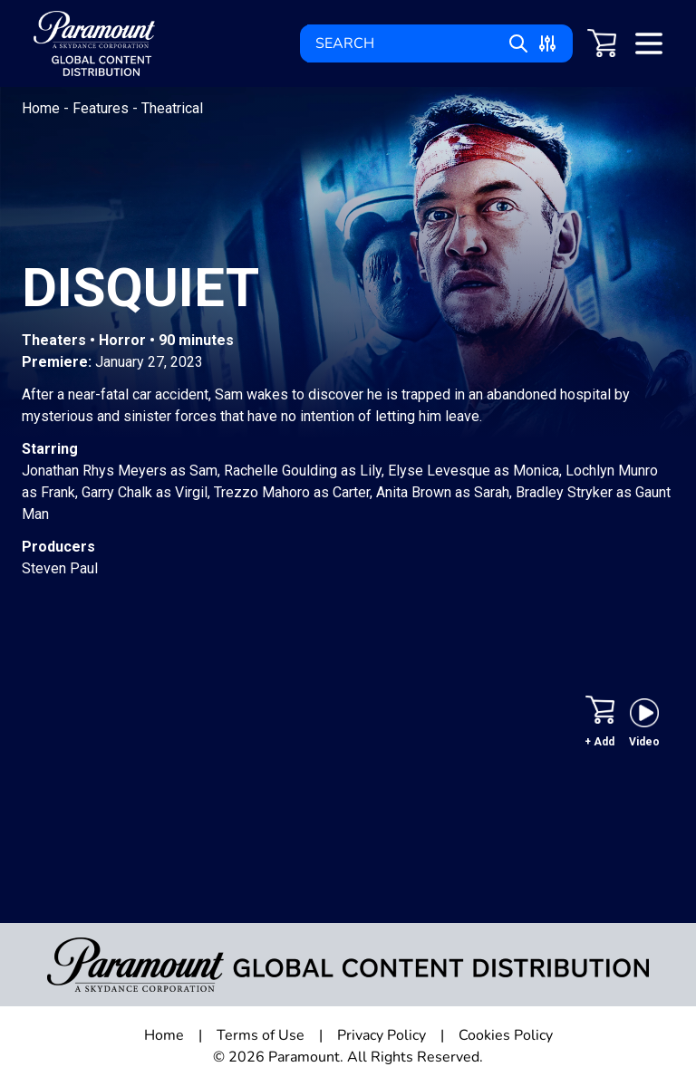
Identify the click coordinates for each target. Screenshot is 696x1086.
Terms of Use (260, 1035)
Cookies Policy (506, 1035)
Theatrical (172, 108)
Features (102, 108)
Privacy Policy (381, 1035)
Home (42, 108)
